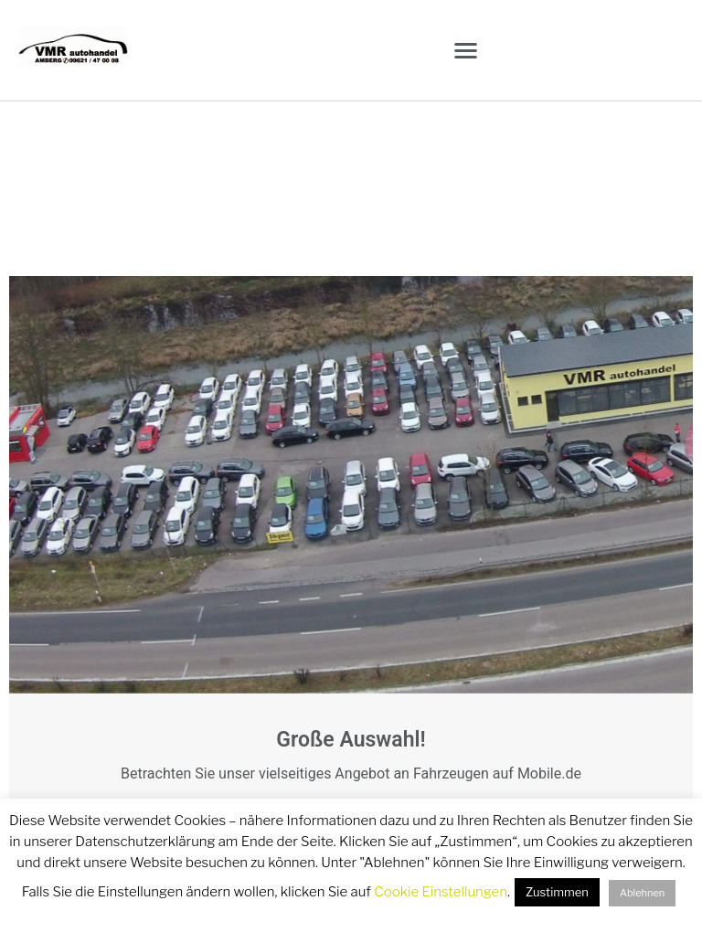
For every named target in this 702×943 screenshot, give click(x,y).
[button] (465, 50)
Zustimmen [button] (557, 892)
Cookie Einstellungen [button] (440, 892)
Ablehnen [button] (642, 892)
